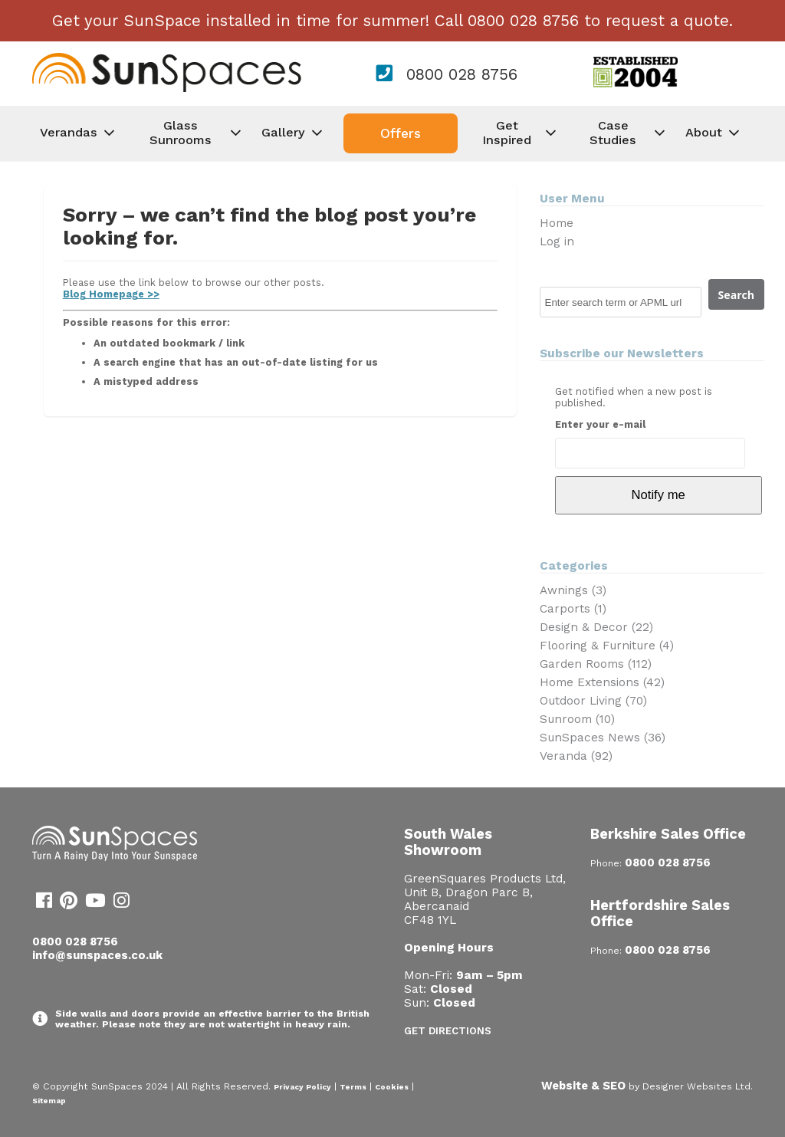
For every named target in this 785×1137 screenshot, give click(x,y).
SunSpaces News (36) (602, 737)
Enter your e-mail (600, 424)
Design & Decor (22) (596, 627)
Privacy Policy (302, 1087)
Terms (353, 1087)
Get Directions (447, 1031)
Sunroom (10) (577, 719)
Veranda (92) (576, 756)
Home (556, 223)
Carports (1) (573, 609)
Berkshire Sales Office (668, 834)
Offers (400, 133)
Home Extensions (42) (602, 682)
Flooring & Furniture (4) (607, 645)
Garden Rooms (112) (596, 664)
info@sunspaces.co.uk (97, 955)
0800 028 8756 (461, 74)
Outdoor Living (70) (593, 701)
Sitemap (49, 1100)
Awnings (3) (573, 590)
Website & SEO (583, 1086)
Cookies (392, 1087)
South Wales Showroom (448, 842)
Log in (557, 241)
